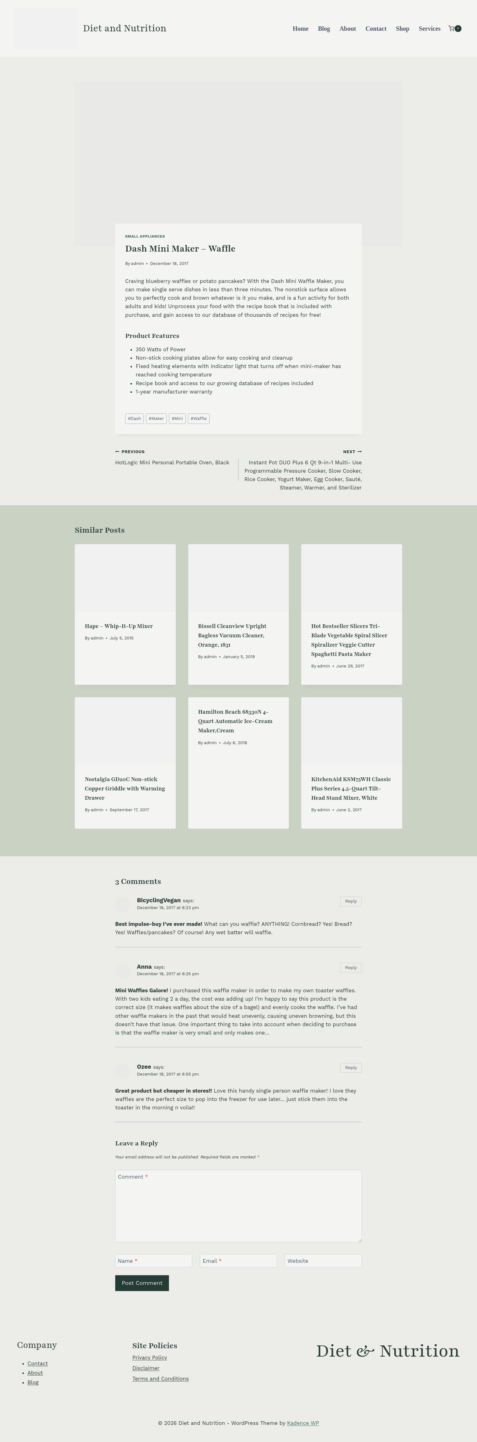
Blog (324, 28)
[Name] (153, 1260)
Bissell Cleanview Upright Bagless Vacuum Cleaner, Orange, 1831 (232, 635)
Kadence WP (303, 1423)
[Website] (323, 1260)
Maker (156, 418)
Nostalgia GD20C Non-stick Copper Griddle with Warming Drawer (125, 789)
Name (128, 1261)
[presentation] (125, 577)
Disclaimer (145, 1368)
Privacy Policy (149, 1357)
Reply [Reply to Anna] (351, 967)
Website (298, 1261)
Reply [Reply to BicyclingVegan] (351, 901)
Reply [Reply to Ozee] (351, 1067)
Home (300, 28)
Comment (133, 1177)
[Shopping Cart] (454, 28)
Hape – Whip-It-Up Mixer (119, 626)
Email (212, 1261)
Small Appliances (145, 236)
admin (137, 263)
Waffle (199, 418)
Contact (376, 28)
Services (430, 28)
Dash (134, 418)
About (347, 28)
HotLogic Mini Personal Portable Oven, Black (174, 456)
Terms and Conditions (160, 1379)
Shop (402, 28)
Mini (177, 418)
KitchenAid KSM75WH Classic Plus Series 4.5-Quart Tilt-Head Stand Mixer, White (351, 789)
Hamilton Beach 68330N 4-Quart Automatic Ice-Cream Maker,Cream (235, 721)
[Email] (238, 1260)
